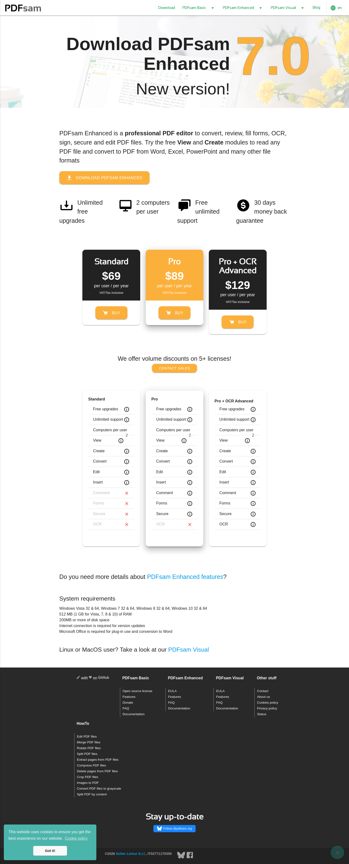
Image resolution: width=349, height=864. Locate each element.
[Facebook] (190, 858)
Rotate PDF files (89, 748)
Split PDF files (87, 754)
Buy (111, 313)
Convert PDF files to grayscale (99, 788)
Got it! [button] (50, 851)
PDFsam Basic (199, 8)
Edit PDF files (87, 736)
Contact (262, 691)
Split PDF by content (92, 794)
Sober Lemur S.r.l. (130, 854)
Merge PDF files (88, 742)
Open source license (137, 691)
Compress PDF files (91, 765)
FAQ (126, 708)
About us (263, 697)
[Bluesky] (181, 858)
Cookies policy (267, 702)
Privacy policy (267, 708)
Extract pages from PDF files (98, 759)
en (336, 8)
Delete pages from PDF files (97, 771)
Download (166, 8)
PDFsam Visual (288, 8)
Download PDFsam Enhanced (104, 178)
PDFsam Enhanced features (185, 576)
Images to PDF (88, 783)
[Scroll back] (337, 852)
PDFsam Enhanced (243, 8)
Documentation (134, 714)
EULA (172, 691)
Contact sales (174, 368)
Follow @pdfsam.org (174, 828)
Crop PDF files (87, 777)
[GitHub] (103, 678)
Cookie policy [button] (76, 838)
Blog (316, 7)
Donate (128, 702)
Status (261, 714)
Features (129, 697)
